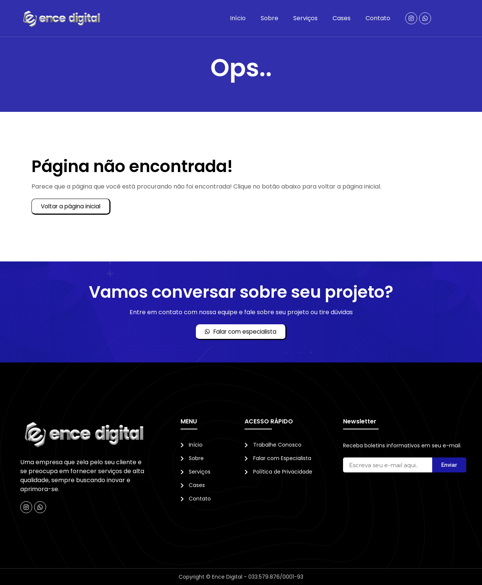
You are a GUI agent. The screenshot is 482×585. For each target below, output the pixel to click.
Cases (342, 18)
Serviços (305, 18)
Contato (378, 18)
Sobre (269, 18)
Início (238, 18)
